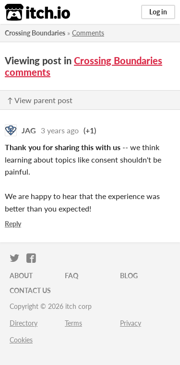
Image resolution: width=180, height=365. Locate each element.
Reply (13, 224)
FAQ (71, 275)
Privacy (130, 323)
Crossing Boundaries (35, 33)
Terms (73, 323)
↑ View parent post (39, 100)
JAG (29, 130)
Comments (88, 33)
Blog (129, 275)
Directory (23, 323)
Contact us (30, 290)
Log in (158, 12)
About (21, 275)
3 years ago (60, 130)
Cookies (21, 340)
